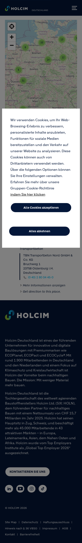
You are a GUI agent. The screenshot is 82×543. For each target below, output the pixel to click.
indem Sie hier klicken (27, 194)
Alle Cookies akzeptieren (41, 207)
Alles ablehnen (39, 231)
